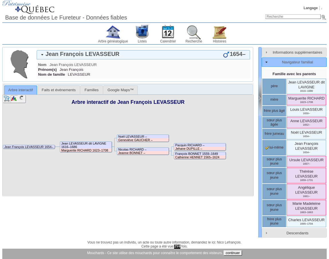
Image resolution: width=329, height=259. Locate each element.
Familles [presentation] (91, 90)
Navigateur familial (297, 62)
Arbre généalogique (113, 41)
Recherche (194, 41)
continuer (233, 253)
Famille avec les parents (294, 74)
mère (274, 100)
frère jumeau (274, 134)
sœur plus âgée (274, 122)
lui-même (274, 147)
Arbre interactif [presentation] (20, 90)
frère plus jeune (274, 221)
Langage (311, 8)
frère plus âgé (274, 111)
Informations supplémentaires (297, 52)
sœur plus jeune (274, 161)
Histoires (219, 41)
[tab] (143, 54)
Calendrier (168, 41)
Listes (142, 41)
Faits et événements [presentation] (59, 90)
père (274, 86)
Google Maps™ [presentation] (120, 90)
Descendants (297, 233)
